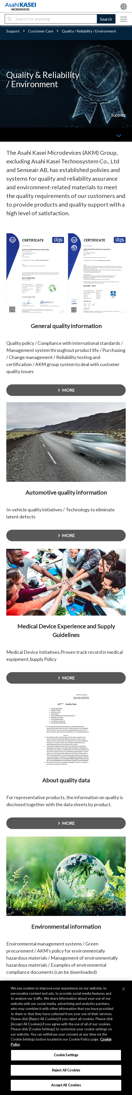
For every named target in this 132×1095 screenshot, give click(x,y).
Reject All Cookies (66, 1070)
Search (106, 18)
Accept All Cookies (66, 1085)
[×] (123, 989)
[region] (66, 1038)
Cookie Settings (66, 1055)
